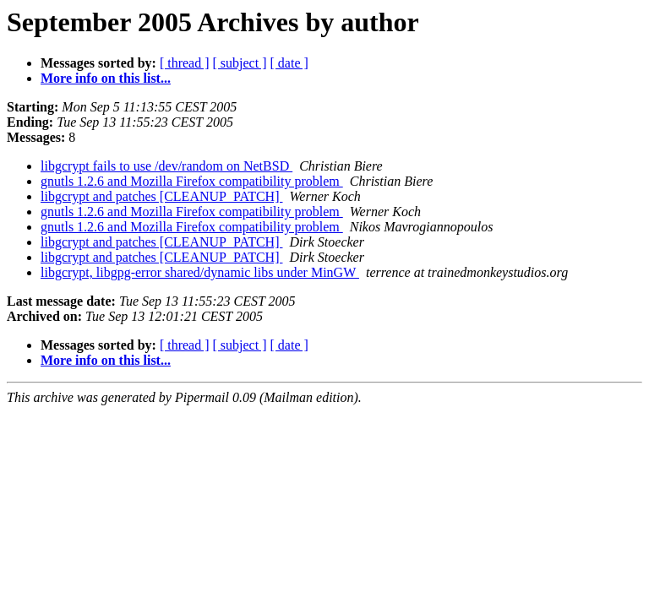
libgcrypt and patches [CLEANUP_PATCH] (162, 196)
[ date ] (289, 63)
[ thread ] (185, 63)
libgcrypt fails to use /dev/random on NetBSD (166, 166)
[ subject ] (240, 63)
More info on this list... (106, 78)
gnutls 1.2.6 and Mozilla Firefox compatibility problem (192, 181)
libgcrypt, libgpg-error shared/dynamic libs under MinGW (200, 272)
